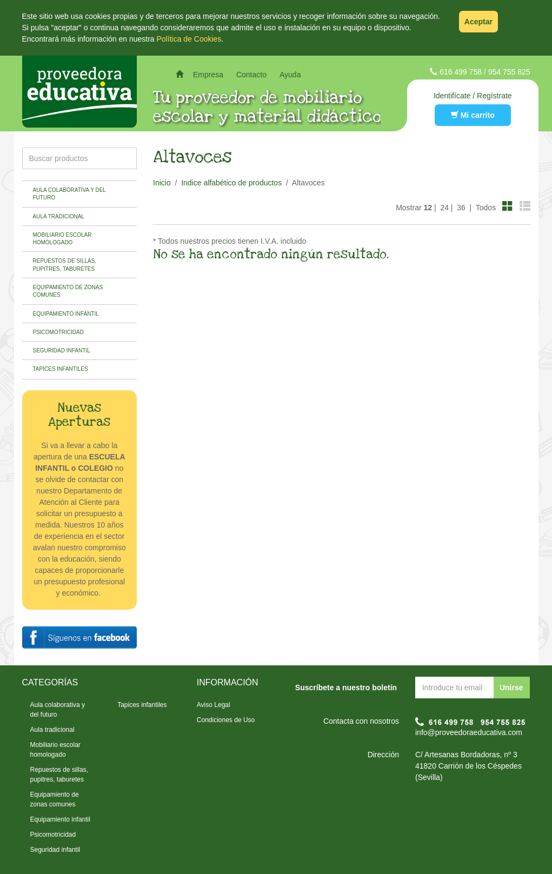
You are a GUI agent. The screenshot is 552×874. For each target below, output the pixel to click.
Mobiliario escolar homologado (62, 238)
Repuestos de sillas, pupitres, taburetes (65, 264)
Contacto (251, 74)
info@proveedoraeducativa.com (468, 732)
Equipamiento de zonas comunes (68, 291)
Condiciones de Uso (226, 720)
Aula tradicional (58, 216)
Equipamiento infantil (66, 314)
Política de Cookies (189, 39)
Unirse (511, 687)
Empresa (208, 74)
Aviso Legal (213, 705)
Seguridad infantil (61, 350)
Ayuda (290, 74)
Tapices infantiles (60, 369)
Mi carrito (473, 115)
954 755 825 (509, 72)
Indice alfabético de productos (231, 182)
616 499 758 (461, 72)
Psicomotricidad (58, 332)
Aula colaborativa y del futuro (69, 194)
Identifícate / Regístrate (473, 95)
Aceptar (478, 21)
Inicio (162, 182)
